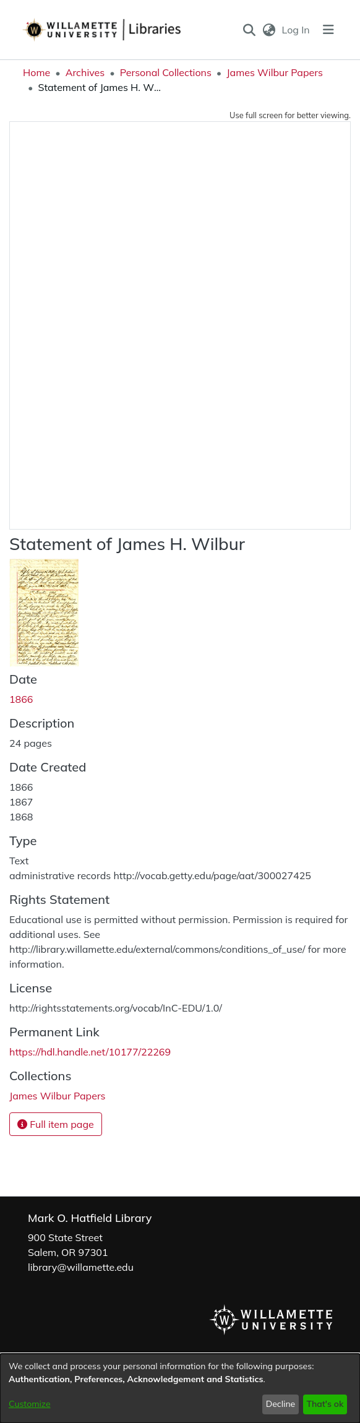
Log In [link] (296, 30)
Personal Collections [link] (166, 72)
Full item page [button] (55, 1124)
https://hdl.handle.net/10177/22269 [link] (90, 1052)
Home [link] (36, 72)
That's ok (324, 1403)
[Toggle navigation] (328, 29)
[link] (57, 1096)
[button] (249, 29)
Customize (30, 1403)
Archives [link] (85, 72)
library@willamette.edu (81, 1267)
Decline (281, 1403)
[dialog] (180, 1388)
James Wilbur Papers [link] (274, 72)
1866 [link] (21, 699)
